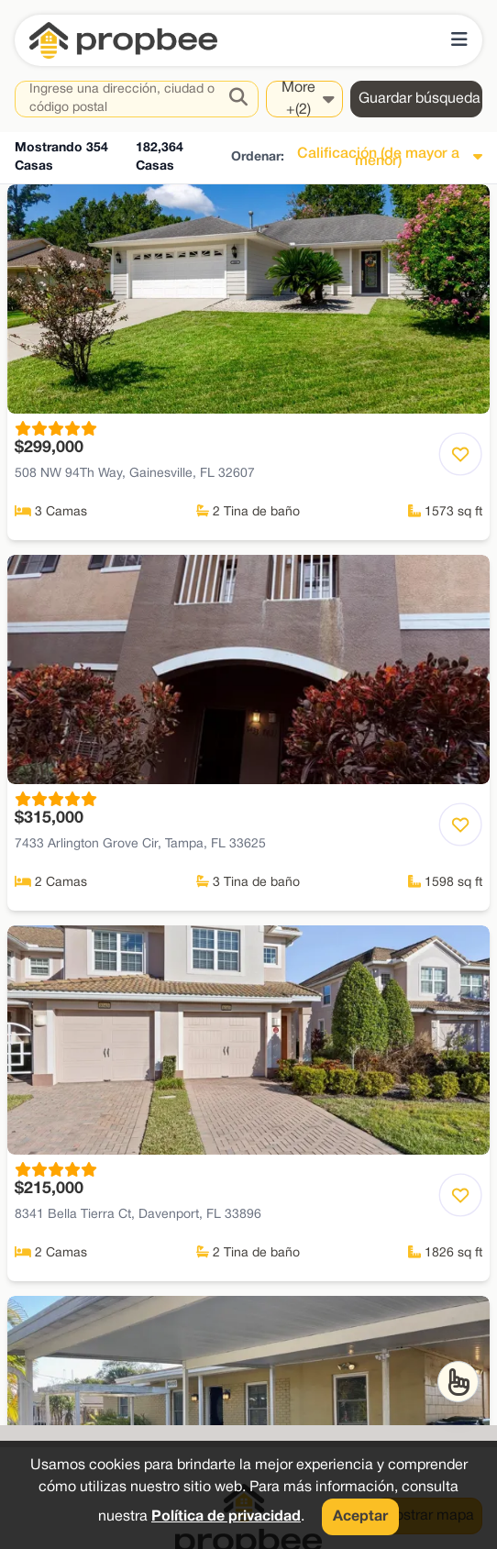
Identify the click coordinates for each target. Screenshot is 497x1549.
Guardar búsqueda (419, 99)
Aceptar (360, 1516)
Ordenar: (257, 157)
